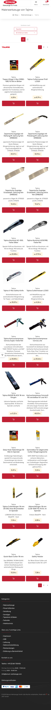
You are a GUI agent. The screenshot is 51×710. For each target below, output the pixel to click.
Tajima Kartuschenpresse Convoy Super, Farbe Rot (13, 340)
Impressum (7, 636)
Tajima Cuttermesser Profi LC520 (37, 80)
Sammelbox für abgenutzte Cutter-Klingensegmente (37, 451)
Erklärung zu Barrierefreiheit (13, 651)
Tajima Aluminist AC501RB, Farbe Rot (37, 241)
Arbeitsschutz (8, 623)
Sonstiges (6, 615)
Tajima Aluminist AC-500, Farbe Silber (13, 241)
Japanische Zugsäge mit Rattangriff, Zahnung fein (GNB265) (13, 136)
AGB (4, 639)
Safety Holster (37, 557)
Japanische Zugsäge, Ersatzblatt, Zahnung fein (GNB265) (13, 192)
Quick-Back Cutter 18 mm (14, 557)
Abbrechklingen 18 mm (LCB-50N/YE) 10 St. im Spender (37, 509)
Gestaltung (7, 611)
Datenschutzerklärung (11, 645)
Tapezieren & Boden (10, 617)
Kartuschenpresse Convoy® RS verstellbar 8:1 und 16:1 (37, 396)
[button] (25, 29)
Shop (16, 15)
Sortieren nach (25, 25)
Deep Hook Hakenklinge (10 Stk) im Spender (13, 451)
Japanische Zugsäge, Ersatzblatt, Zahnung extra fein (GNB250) (37, 192)
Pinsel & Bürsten (9, 608)
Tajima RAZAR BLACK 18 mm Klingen (13, 396)
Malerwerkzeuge (26, 15)
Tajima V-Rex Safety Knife (13, 291)
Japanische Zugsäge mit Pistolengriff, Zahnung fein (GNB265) (37, 136)
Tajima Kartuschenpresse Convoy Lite (37, 340)
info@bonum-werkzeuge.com (12, 674)
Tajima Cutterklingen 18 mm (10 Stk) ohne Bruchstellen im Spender (13, 509)
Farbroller (6, 620)
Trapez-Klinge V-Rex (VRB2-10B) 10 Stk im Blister (14, 80)
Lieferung (6, 642)
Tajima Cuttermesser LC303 (37, 291)
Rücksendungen (8, 648)
